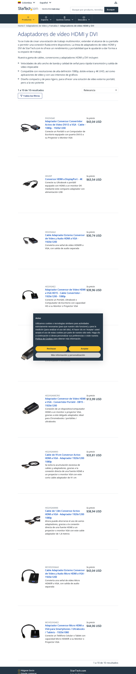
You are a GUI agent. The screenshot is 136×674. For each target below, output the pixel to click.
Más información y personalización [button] (68, 355)
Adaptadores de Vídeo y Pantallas (42, 25)
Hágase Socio (27, 670)
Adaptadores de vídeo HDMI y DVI (77, 25)
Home (21, 25)
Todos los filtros (30, 95)
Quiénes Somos (64, 18)
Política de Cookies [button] (44, 339)
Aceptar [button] (84, 348)
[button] (116, 90)
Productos (28, 18)
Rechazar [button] (51, 348)
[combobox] (100, 90)
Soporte (46, 18)
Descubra (84, 18)
